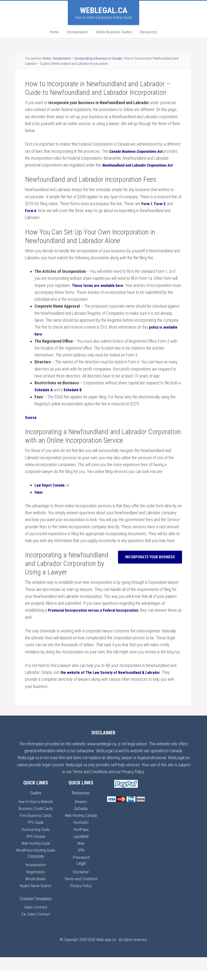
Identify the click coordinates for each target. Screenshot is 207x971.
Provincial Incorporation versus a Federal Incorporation (97, 617)
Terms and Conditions (81, 885)
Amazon (81, 808)
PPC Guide (35, 829)
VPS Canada (36, 843)
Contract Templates (36, 912)
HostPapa (81, 836)
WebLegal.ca (103, 10)
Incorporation (36, 878)
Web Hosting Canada (81, 822)
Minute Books (36, 892)
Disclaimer (81, 878)
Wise (81, 850)
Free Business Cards (35, 822)
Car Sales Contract (35, 927)
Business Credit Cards (36, 815)
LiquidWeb (80, 843)
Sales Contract (36, 921)
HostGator (81, 829)
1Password (81, 864)
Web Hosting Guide (35, 850)
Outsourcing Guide (36, 836)
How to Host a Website (36, 808)
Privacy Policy (81, 892)
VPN (80, 857)
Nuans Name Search (36, 899)
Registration (35, 885)
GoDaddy (81, 815)
